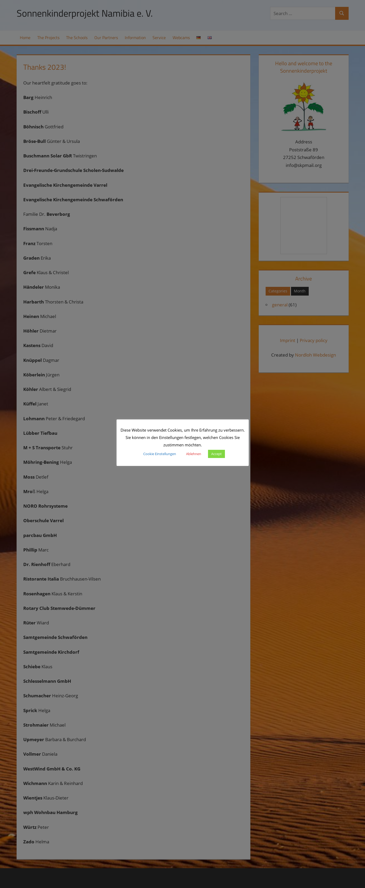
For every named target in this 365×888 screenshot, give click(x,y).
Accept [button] (216, 453)
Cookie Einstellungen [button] (159, 453)
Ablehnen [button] (193, 453)
